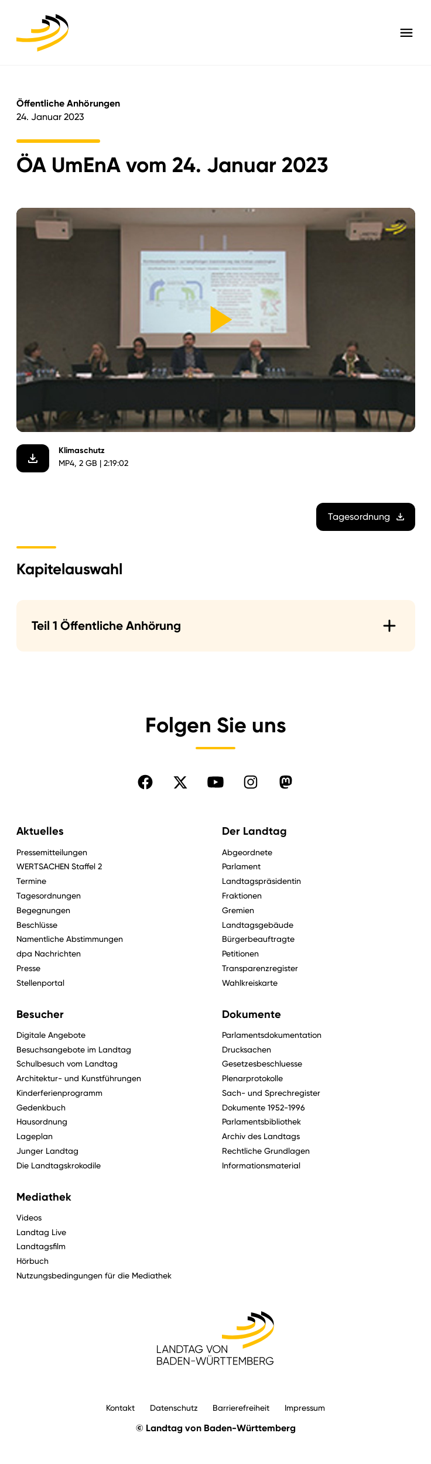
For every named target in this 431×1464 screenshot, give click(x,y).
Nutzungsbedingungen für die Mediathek (94, 1275)
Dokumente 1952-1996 (263, 1107)
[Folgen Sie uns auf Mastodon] (286, 782)
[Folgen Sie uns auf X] (180, 782)
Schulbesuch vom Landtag (67, 1063)
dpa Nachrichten (48, 953)
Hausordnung (41, 1121)
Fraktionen (242, 895)
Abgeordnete (247, 852)
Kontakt (120, 1407)
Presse (28, 968)
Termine (31, 881)
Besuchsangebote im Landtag (73, 1049)
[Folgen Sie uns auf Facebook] (145, 782)
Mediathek (43, 1197)
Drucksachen (246, 1049)
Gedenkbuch (41, 1107)
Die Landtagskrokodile (58, 1165)
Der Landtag (254, 831)
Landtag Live (41, 1232)
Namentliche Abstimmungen (69, 939)
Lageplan (34, 1136)
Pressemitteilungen (51, 852)
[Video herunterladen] (32, 458)
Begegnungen (43, 910)
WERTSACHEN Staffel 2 (59, 866)
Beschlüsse (36, 925)
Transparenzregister (260, 968)
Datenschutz (174, 1407)
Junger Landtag (47, 1151)
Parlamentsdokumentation (271, 1035)
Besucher (40, 1014)
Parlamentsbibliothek (261, 1121)
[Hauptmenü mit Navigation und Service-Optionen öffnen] (406, 33)
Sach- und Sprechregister (271, 1093)
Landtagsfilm (41, 1246)
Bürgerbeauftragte (258, 939)
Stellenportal (40, 983)
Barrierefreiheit (241, 1407)
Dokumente (251, 1014)
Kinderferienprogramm (59, 1093)
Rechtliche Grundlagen (266, 1151)
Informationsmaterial (261, 1165)
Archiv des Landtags (261, 1136)
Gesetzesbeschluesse (262, 1063)
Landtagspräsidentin (261, 881)
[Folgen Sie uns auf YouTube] (215, 782)
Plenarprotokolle (252, 1078)
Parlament (241, 866)
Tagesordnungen (48, 895)
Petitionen (240, 953)
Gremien (238, 910)
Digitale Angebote (50, 1035)
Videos (29, 1217)
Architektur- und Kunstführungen (78, 1078)
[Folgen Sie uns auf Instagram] (251, 782)
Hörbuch (32, 1261)
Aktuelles (40, 831)
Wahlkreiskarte (250, 983)
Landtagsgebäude (257, 925)
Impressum (305, 1407)
